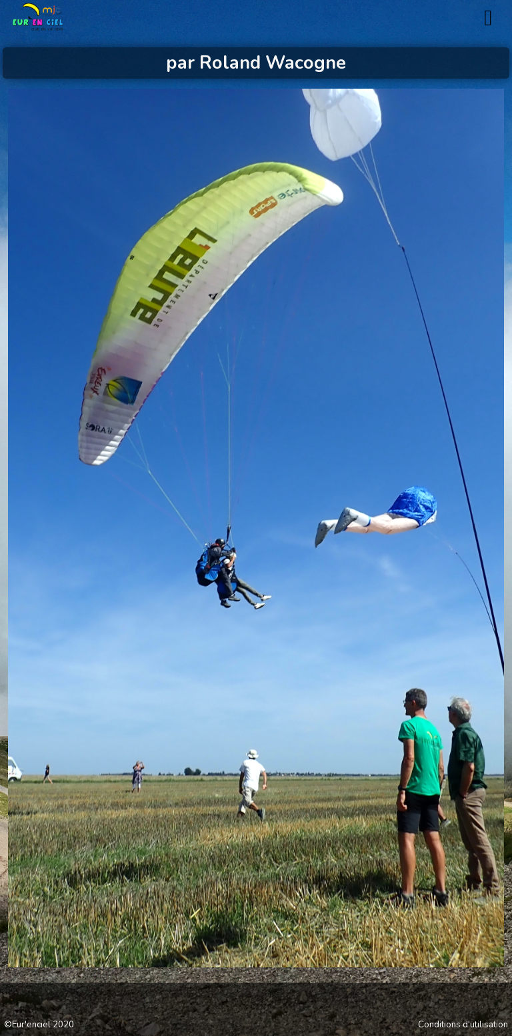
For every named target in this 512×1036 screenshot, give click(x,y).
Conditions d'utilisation (463, 1025)
